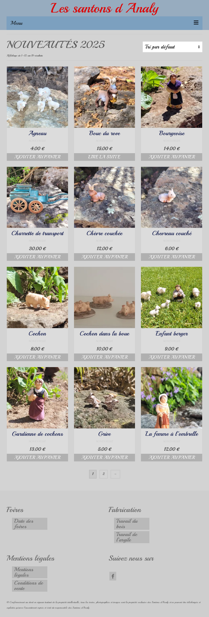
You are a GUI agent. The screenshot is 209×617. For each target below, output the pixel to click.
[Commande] (172, 46)
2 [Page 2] (103, 474)
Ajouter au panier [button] (37, 157)
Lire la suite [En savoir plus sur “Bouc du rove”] (104, 157)
